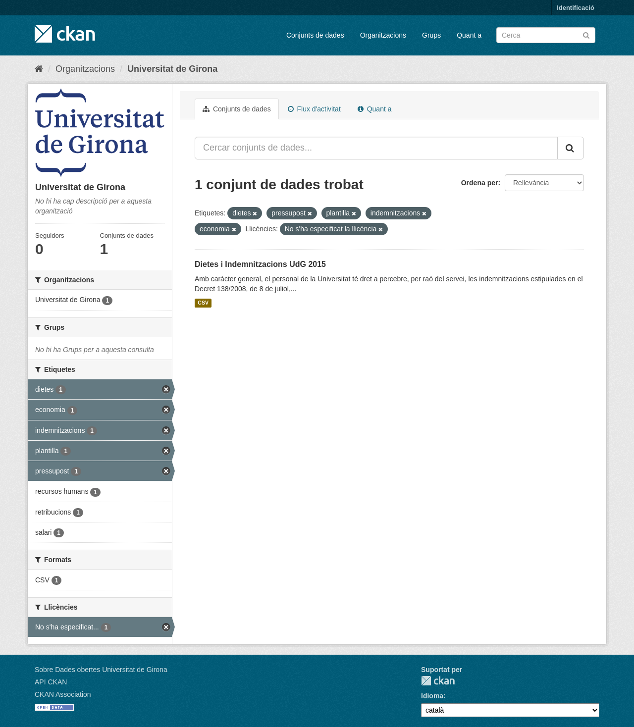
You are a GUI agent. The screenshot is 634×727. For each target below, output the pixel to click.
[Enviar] (586, 34)
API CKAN (51, 682)
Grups (431, 35)
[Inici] (39, 69)
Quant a (469, 35)
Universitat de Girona (172, 69)
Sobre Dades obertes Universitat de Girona (101, 670)
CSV (203, 303)
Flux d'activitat (314, 109)
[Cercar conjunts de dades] (545, 35)
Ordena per (479, 183)
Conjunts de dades (315, 35)
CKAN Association (63, 694)
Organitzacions (383, 35)
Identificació (575, 7)
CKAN (438, 680)
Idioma (432, 696)
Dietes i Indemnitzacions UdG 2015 (260, 264)
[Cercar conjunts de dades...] (376, 148)
